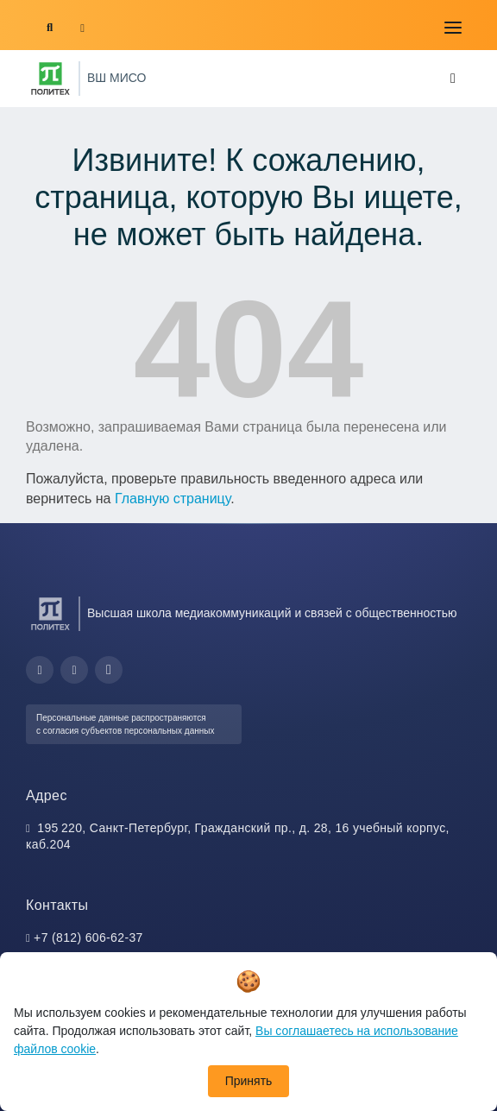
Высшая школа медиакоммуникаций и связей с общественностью (272, 613)
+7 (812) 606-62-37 (88, 937)
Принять (249, 1081)
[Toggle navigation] (453, 27)
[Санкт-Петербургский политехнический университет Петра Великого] (50, 78)
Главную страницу (172, 498)
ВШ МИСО (116, 78)
